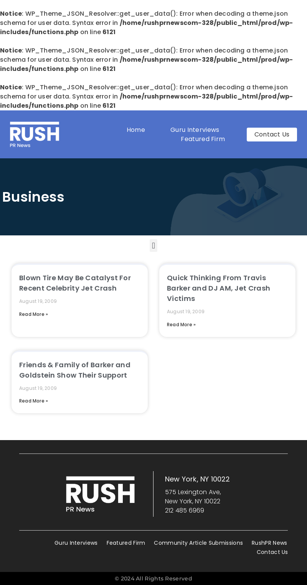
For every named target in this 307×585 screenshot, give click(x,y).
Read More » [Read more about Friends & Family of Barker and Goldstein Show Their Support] (33, 401)
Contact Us (272, 552)
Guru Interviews (195, 129)
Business (33, 196)
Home (136, 129)
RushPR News (269, 543)
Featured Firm (205, 139)
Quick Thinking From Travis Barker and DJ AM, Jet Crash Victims (218, 288)
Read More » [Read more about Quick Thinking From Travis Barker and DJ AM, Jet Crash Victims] (181, 324)
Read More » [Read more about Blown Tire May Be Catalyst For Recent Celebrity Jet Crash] (33, 314)
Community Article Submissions (198, 543)
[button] (153, 245)
